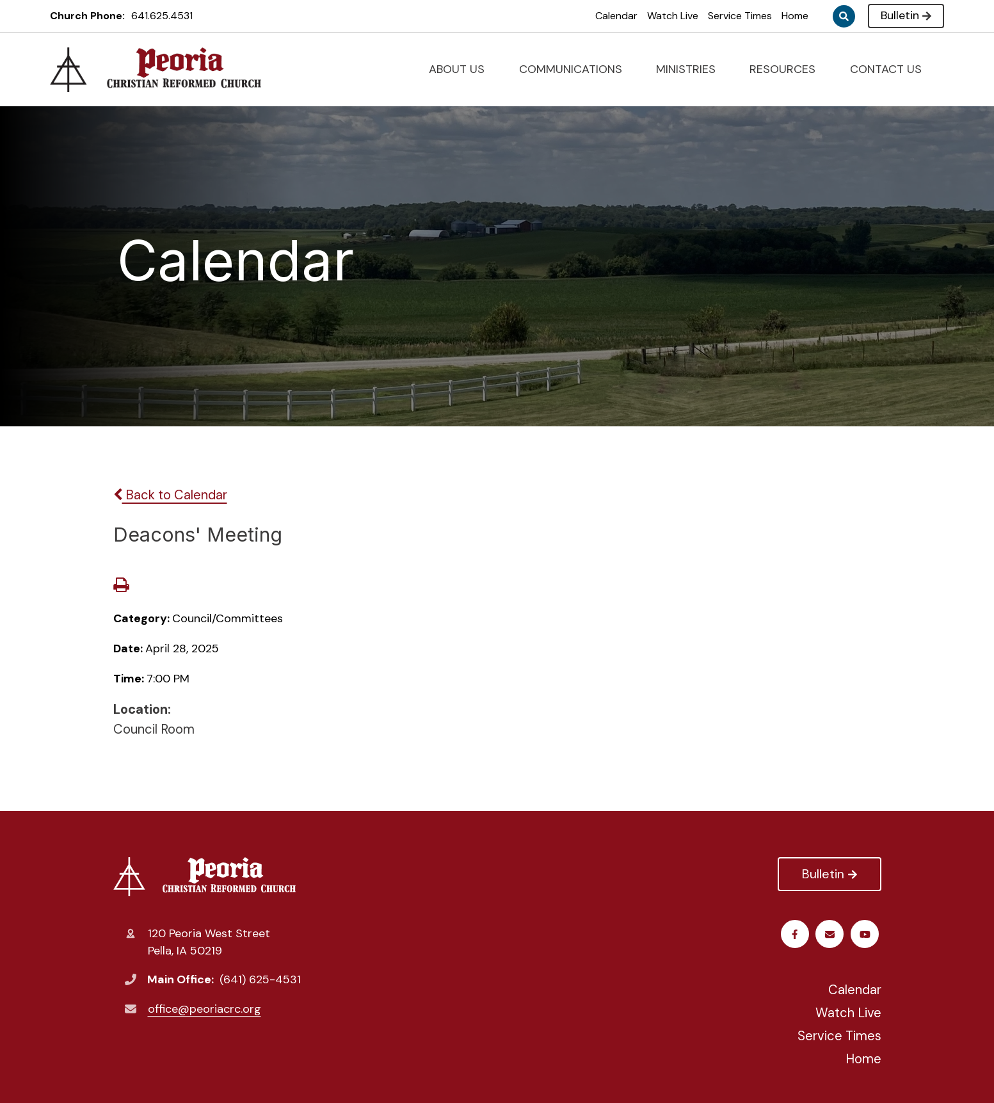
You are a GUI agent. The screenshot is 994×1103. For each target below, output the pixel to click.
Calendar (616, 15)
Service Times (740, 15)
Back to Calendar (170, 495)
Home (795, 15)
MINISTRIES (691, 69)
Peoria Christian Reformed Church (204, 876)
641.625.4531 (162, 15)
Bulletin (906, 15)
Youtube (831, 934)
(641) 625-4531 (260, 979)
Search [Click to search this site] (844, 16)
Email (867, 934)
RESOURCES (788, 69)
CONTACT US (891, 69)
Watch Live (672, 15)
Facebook (796, 934)
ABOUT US (462, 69)
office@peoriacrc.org (204, 1009)
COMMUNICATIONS (576, 69)
